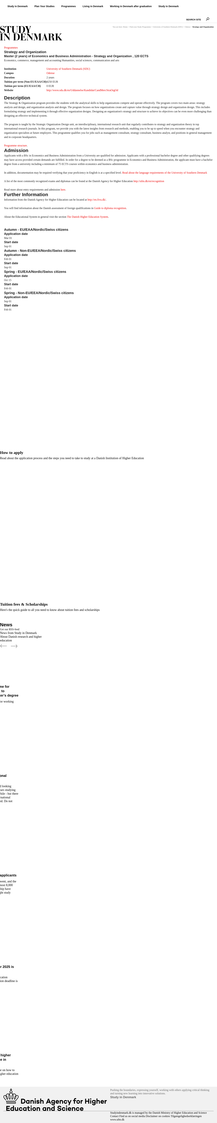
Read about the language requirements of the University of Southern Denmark (164, 172)
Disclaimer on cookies (158, 1116)
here (63, 189)
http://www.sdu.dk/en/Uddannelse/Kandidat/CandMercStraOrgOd (82, 90)
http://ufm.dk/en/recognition (148, 181)
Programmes (11, 47)
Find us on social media (132, 1116)
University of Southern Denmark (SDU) (168, 27)
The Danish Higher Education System (87, 216)
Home (125, 27)
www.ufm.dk (117, 1119)
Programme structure (15, 145)
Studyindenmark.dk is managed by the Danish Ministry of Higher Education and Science (158, 1112)
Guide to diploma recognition (110, 208)
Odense (187, 27)
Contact (114, 1116)
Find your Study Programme (140, 27)
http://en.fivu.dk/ (96, 199)
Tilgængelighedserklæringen (186, 1116)
